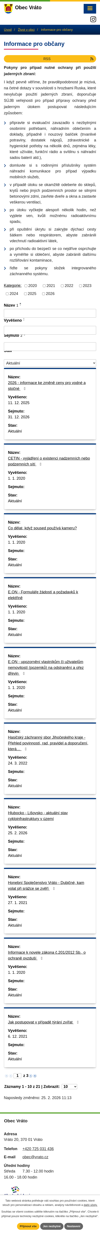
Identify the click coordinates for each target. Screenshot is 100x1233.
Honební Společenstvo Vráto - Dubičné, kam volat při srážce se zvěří (46, 886)
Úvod (8, 29)
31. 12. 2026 (18, 417)
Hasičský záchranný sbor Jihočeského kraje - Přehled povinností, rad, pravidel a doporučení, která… (48, 743)
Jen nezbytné (52, 1226)
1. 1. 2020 (16, 478)
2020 (32, 286)
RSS (68, 59)
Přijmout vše (28, 1226)
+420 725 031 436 (38, 1149)
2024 (14, 294)
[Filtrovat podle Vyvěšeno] (50, 330)
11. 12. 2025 (18, 403)
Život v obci (26, 29)
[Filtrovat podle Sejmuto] (50, 346)
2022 (69, 286)
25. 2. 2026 (17, 833)
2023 (87, 286)
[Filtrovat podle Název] (50, 313)
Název (11, 305)
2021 (50, 286)
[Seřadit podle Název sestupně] (20, 305)
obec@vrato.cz (35, 1157)
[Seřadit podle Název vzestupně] (20, 303)
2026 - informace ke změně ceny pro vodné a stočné (47, 386)
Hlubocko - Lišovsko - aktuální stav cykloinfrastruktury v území (38, 816)
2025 (32, 294)
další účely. (90, 1205)
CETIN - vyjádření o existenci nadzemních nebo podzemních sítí (49, 461)
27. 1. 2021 (17, 903)
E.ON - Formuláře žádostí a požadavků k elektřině (43, 595)
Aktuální (15, 431)
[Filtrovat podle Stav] (50, 363)
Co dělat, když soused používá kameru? (42, 528)
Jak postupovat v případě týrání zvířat (44, 1022)
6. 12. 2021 (17, 1036)
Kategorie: (13, 285)
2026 (50, 294)
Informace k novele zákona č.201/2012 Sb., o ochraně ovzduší (47, 955)
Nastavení (73, 1226)
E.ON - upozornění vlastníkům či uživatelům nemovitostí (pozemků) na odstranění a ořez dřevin (46, 668)
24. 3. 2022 (17, 763)
